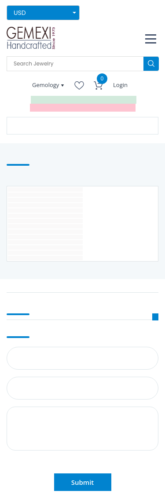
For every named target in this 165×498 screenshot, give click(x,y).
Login (120, 85)
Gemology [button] (46, 85)
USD (20, 12)
